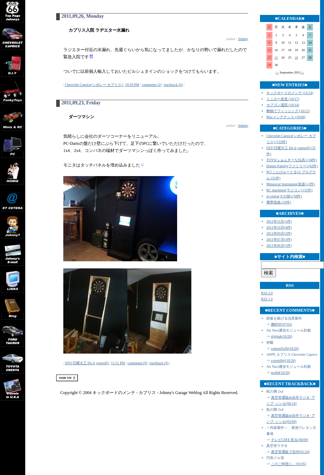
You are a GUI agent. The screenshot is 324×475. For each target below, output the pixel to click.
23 (276, 57)
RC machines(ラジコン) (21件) (289, 190)
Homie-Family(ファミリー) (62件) (292, 166)
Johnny (243, 39)
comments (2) (151, 85)
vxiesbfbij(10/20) (283, 360)
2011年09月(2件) (279, 233)
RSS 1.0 (267, 299)
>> (302, 72)
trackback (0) (173, 85)
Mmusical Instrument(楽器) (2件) (290, 184)
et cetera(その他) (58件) (284, 196)
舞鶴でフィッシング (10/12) (288, 111)
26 (296, 57)
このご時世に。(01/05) (288, 464)
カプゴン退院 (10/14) (282, 105)
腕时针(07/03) (281, 324)
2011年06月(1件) (279, 245)
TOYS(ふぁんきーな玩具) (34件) (291, 160)
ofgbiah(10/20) (281, 336)
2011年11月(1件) (279, 221)
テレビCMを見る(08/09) (289, 440)
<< (277, 72)
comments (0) (137, 363)
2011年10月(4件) (279, 227)
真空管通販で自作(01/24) (290, 452)
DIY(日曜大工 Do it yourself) (87, 363)
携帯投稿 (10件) (278, 202)
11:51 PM (118, 363)
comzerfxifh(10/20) (285, 348)
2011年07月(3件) (279, 239)
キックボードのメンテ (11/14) (289, 93)
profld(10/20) (280, 373)
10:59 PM (132, 85)
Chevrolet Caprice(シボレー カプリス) (94, 85)
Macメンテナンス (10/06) (286, 117)
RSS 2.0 (267, 293)
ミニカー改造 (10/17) (282, 99)
